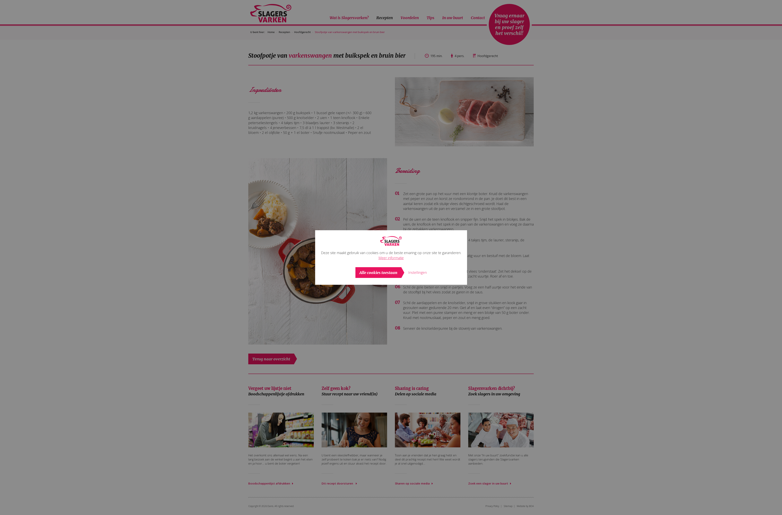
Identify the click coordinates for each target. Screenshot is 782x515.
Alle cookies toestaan (378, 272)
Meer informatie (391, 257)
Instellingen (417, 272)
